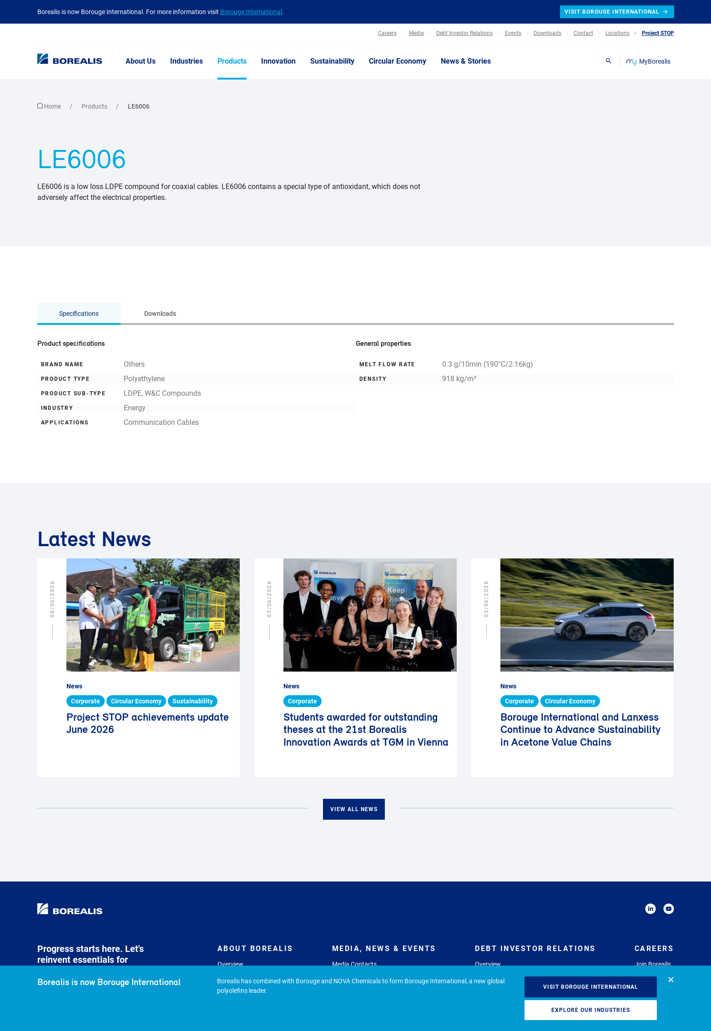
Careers (654, 948)
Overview (230, 964)
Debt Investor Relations (535, 948)
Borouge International (251, 11)
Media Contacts (354, 964)
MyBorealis (649, 61)
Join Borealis (653, 964)
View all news (354, 809)
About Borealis (255, 948)
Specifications (79, 313)
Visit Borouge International (590, 987)
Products (95, 106)
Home (49, 106)
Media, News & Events (384, 948)
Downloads (160, 313)
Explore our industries (590, 1010)
